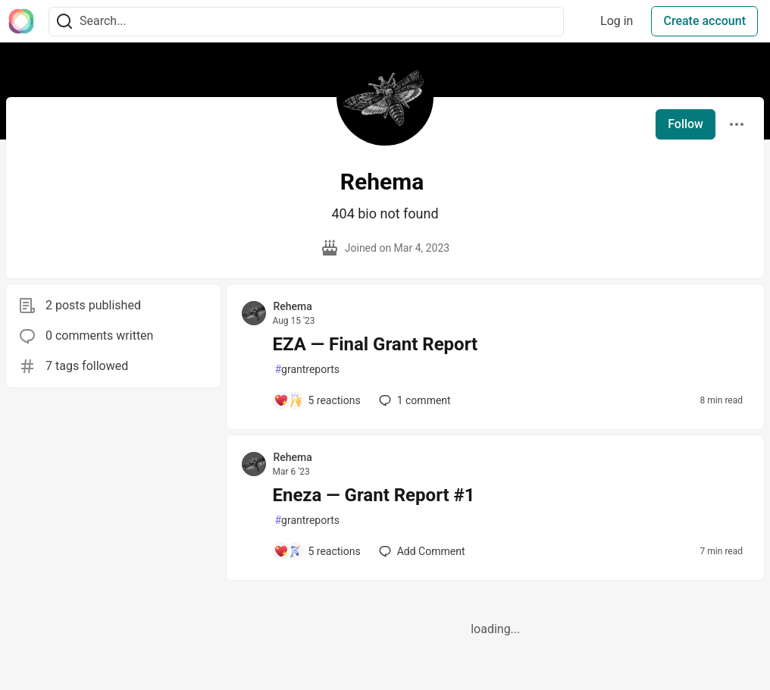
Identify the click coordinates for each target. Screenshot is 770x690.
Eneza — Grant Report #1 (373, 495)
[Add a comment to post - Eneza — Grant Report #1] (316, 551)
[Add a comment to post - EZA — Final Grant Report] (316, 400)
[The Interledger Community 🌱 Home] (21, 21)
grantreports (307, 370)
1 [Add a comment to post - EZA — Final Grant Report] (413, 400)
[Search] (64, 22)
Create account (704, 21)
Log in (616, 21)
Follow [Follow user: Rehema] (685, 124)
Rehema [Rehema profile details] (292, 306)
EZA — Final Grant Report (374, 344)
